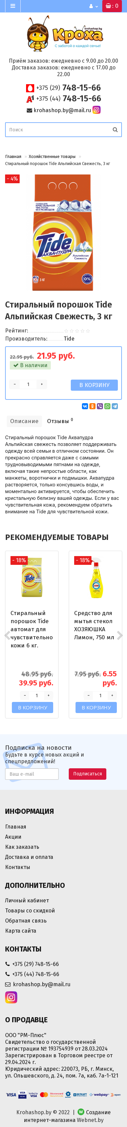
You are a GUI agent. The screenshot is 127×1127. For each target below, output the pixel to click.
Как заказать (22, 847)
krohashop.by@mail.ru (62, 110)
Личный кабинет (27, 900)
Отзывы (60, 421)
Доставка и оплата (29, 857)
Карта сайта (20, 931)
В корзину (94, 385)
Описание (24, 421)
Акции (13, 837)
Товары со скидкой (30, 910)
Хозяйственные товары (52, 156)
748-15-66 (68, 88)
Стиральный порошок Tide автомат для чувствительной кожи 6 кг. (33, 629)
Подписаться (87, 774)
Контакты (17, 867)
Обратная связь (26, 920)
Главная (13, 156)
